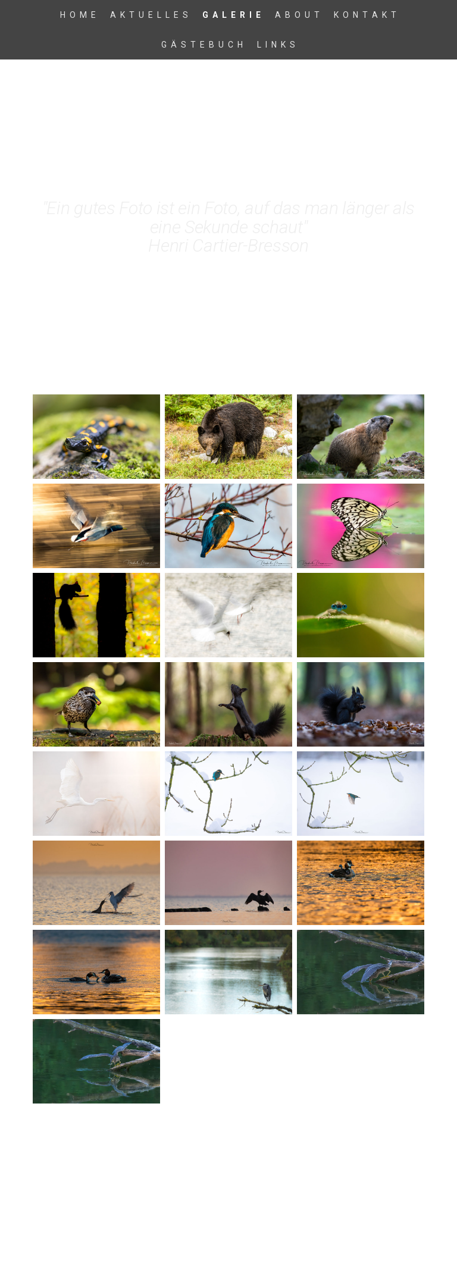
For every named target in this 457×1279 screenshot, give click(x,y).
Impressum (51, 1211)
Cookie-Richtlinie (147, 1211)
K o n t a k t (365, 15)
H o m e (78, 15)
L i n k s (276, 44)
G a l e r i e (232, 15)
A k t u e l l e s (149, 15)
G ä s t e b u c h (202, 44)
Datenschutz (94, 1211)
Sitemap (192, 1211)
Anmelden (407, 1222)
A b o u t (298, 15)
